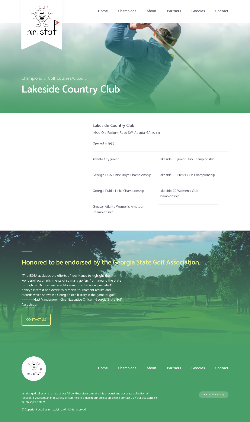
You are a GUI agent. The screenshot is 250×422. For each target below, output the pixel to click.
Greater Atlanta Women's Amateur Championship (118, 209)
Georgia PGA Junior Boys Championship (122, 175)
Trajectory (218, 394)
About (152, 11)
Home (103, 11)
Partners (174, 11)
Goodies (198, 11)
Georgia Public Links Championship (118, 191)
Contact (221, 11)
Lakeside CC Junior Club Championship (186, 159)
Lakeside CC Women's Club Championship (178, 193)
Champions (127, 11)
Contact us (36, 320)
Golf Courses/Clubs (65, 78)
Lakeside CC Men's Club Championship (186, 175)
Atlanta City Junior (106, 159)
